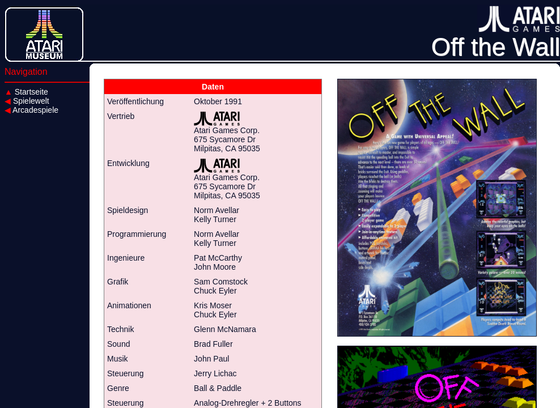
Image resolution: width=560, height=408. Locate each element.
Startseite (26, 91)
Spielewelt (27, 100)
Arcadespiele (31, 109)
